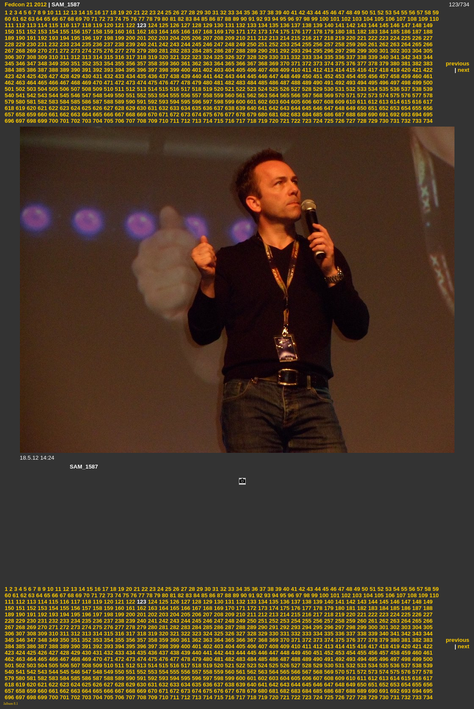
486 (272, 82)
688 (350, 114)
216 (305, 38)
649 (350, 108)
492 (339, 82)
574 (383, 95)
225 (405, 38)
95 (282, 19)
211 (250, 38)
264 (405, 44)
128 (196, 25)
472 (118, 82)
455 (361, 76)
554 (162, 95)
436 (151, 76)
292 (283, 51)
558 (206, 95)
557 (196, 95)
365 (228, 63)
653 (394, 108)
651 (372, 108)
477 (174, 82)
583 (52, 102)
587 (96, 102)
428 (63, 76)
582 (41, 102)
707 (129, 121)
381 (405, 63)
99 (314, 19)
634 (185, 108)
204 (174, 38)
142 (350, 25)
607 (317, 102)
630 (140, 108)
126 (174, 25)
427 (52, 76)
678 (239, 114)
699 (41, 121)
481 (217, 82)
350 (63, 63)
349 (52, 63)
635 (196, 108)
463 (19, 82)
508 (85, 89)
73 (109, 19)
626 (96, 108)
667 (118, 114)
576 (405, 95)
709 (151, 121)
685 (317, 114)
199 (118, 38)
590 (129, 102)
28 (191, 12)
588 (107, 102)
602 (261, 102)
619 (19, 108)
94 (274, 19)
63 (31, 19)
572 (361, 95)
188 (427, 31)
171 (239, 31)
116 (63, 25)
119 (96, 25)
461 (427, 76)
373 (317, 63)
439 (185, 76)
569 (328, 95)
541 (19, 95)
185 (394, 31)
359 (162, 63)
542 (30, 95)
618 (9, 108)
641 (261, 108)
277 (118, 51)
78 (149, 19)
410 (294, 70)
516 (174, 89)
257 (328, 44)
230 (30, 44)
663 (74, 114)
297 (339, 51)
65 (46, 19)
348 (41, 63)
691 (383, 114)
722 (294, 121)
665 (96, 114)
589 (118, 102)
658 (19, 114)
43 (309, 12)
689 (361, 114)
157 (85, 31)
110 (433, 19)
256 (317, 44)
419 (394, 70)
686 (328, 114)
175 (283, 31)
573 (372, 95)
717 (239, 121)
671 (162, 114)
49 (356, 12)
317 (129, 57)
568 (317, 95)
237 (107, 44)
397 (151, 70)
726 (339, 121)
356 (129, 63)
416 (361, 70)
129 (206, 25)
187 (416, 31)
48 (349, 12)
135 (272, 25)
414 (339, 70)
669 (140, 114)
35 (246, 12)
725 (328, 121)
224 (394, 38)
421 (416, 70)
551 (129, 95)
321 (174, 57)
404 (228, 70)
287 (228, 51)
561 (239, 95)
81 (172, 19)
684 (305, 114)
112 (19, 25)
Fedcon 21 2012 (26, 4)
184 (383, 31)
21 (136, 12)
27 (183, 12)
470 (96, 82)
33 (231, 12)
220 (350, 38)
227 (427, 38)
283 (185, 51)
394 (118, 70)
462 (9, 82)
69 (78, 19)
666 (107, 114)
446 (261, 76)
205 (185, 38)
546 (74, 95)
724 (317, 121)
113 (30, 25)
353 (96, 63)
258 (339, 44)
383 (427, 63)
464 (30, 82)
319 (151, 57)
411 (305, 70)
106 (389, 19)
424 (19, 76)
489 (305, 82)
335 (328, 57)
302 (394, 51)
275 (96, 51)
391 (85, 70)
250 (250, 44)
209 (228, 38)
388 (52, 70)
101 (334, 19)
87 (220, 19)
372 (305, 63)
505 (52, 89)
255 (305, 44)
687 (339, 114)
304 (416, 51)
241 (151, 44)
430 (85, 76)
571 (350, 95)
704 (96, 121)
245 (196, 44)
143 (361, 25)
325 (217, 57)
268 (19, 51)
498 (405, 82)
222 (372, 38)
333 (305, 57)
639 (239, 108)
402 (206, 70)
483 (239, 82)
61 (15, 19)
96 (290, 19)
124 (151, 25)
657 (9, 114)
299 (361, 51)
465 (41, 82)
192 (41, 38)
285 (206, 51)
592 (151, 102)
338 (361, 57)
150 (9, 31)
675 (206, 114)
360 (174, 63)
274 (85, 51)
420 (405, 70)
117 (74, 25)
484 (250, 82)
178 (317, 31)
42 (301, 12)
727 (350, 121)
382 (416, 63)
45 (325, 12)
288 (239, 51)
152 (30, 31)
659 (30, 114)
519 (206, 89)
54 (396, 12)
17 (105, 12)
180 (339, 31)
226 (416, 38)
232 (52, 44)
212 (261, 38)
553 (151, 95)
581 (30, 102)
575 (394, 95)
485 (261, 82)
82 (180, 19)
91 (251, 19)
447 (272, 76)
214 (283, 38)
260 (361, 44)
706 (118, 121)
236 (96, 44)
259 (350, 44)
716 (228, 121)
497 (394, 82)
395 (129, 70)
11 (57, 12)
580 (19, 102)
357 (140, 63)
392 (96, 70)
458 (394, 76)
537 (405, 89)
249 (239, 44)
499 (416, 82)
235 (85, 44)
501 (9, 89)
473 (129, 82)
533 (361, 89)
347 (30, 63)
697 (19, 121)
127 (185, 25)
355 (118, 63)
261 (372, 44)
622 (52, 108)
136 (283, 25)
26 (175, 12)
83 (188, 19)
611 (361, 102)
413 (328, 70)
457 (383, 76)
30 (207, 12)
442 (217, 76)
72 (102, 19)
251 (261, 44)
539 (427, 89)
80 (164, 19)
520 (217, 89)
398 (162, 70)
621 (41, 108)
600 (239, 102)
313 (85, 57)
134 (261, 25)
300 (372, 51)
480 (206, 82)
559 (217, 95)
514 (151, 89)
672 (174, 114)
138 (305, 25)
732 (405, 121)
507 (74, 89)
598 (217, 102)
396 (140, 70)
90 (243, 19)
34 (238, 12)
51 (372, 12)
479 (196, 82)
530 (328, 89)
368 (261, 63)
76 (133, 19)
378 (372, 63)
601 (250, 102)
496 (383, 82)
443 (228, 76)
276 (107, 51)
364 (217, 63)
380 (394, 63)
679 (250, 114)
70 (86, 19)
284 (196, 51)
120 (107, 25)
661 (52, 114)
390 (74, 70)
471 (107, 82)
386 (30, 70)
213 (272, 38)
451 (317, 76)
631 (151, 108)
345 (9, 63)
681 (272, 114)
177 (305, 31)
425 (30, 76)
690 (372, 114)
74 (117, 19)
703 (85, 121)
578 (427, 95)
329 (261, 57)
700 (52, 121)
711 (174, 121)
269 (30, 51)
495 (372, 82)
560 (228, 95)
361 (185, 63)
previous (457, 63)
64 (38, 19)
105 (378, 19)
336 (339, 57)
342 (405, 57)
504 (41, 89)
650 (361, 108)
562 (250, 95)
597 (206, 102)
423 (9, 76)
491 (328, 82)
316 (118, 57)
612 (372, 102)
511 (118, 89)
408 (272, 70)
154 (52, 31)
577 (416, 95)
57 (419, 12)
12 (65, 12)
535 (383, 89)
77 (141, 19)
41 (293, 12)
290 (261, 51)
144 (372, 25)
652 (383, 108)
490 (317, 82)
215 (294, 38)
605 (294, 102)
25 (167, 12)
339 (372, 57)
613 (383, 102)
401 (196, 70)
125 (162, 25)
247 (217, 44)
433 (118, 76)
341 (394, 57)
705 (107, 121)
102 (345, 19)
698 (30, 121)
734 (427, 121)
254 (294, 44)
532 (350, 89)
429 (74, 76)
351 (74, 63)
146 (394, 25)
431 (96, 76)
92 (259, 19)
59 (435, 12)
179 (328, 31)
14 (81, 12)
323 (196, 57)
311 (63, 57)
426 (41, 76)
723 (305, 121)
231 (41, 44)
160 (118, 31)
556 (185, 95)
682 (283, 114)
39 (278, 12)
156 (74, 31)
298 (350, 51)
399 (174, 70)
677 (228, 114)
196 (85, 38)
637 (217, 108)
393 (107, 70)
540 (9, 95)
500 (427, 82)
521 (228, 89)
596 (196, 102)
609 (339, 102)
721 (283, 121)
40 (285, 12)
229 (19, 44)
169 (217, 31)
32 (223, 12)
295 (317, 51)
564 (272, 95)
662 (63, 114)
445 (250, 76)
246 (206, 44)
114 (41, 25)
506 (63, 89)
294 (305, 51)
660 (41, 114)
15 (89, 12)
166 (185, 31)
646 (317, 108)
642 (272, 108)
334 (317, 57)
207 (206, 38)
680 (261, 114)
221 (361, 38)
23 (152, 12)
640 (250, 108)
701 (63, 121)
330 (272, 57)
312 (74, 57)
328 (250, 57)
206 (196, 38)
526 (283, 89)
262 (383, 44)
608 (328, 102)
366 (239, 63)
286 (217, 51)
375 (339, 63)
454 (350, 76)
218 (328, 38)
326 (228, 57)
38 (270, 12)
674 (196, 114)
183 (372, 31)
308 (30, 57)
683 (294, 114)
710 (162, 121)
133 (250, 25)
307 (19, 57)
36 (254, 12)
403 (217, 70)
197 (96, 38)
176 (294, 31)
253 (283, 44)
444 (239, 76)
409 (283, 70)
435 (140, 76)
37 (262, 12)
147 (405, 25)
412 (317, 70)
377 (361, 63)
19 (120, 12)
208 (217, 38)
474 (140, 82)
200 (129, 38)
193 (52, 38)
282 (174, 51)
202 (151, 38)
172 (250, 31)
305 (427, 51)
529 (317, 89)
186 (405, 31)
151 (19, 31)
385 (19, 70)
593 (162, 102)
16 (97, 12)
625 (85, 108)
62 (23, 19)
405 (239, 70)
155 (63, 31)
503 (30, 89)
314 (96, 57)
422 (427, 70)
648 (339, 108)
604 (283, 102)
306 (9, 57)
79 (156, 19)
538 (416, 89)
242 (162, 44)
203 (162, 38)
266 (427, 44)
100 (323, 19)
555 (174, 95)
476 (162, 82)
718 (250, 121)
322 (185, 57)
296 (328, 51)
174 (272, 31)
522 (239, 89)
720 (272, 121)
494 (361, 82)
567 (305, 95)
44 (317, 12)
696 (9, 121)
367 (250, 63)
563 (261, 95)
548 (96, 95)
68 (70, 19)
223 (383, 38)
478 (185, 82)
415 (350, 70)
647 (328, 108)
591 (140, 102)
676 (217, 114)
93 (267, 19)
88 (227, 19)
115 (52, 25)
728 (361, 121)
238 (118, 44)
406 (250, 70)
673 (185, 114)
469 (85, 82)
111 (9, 25)
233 (63, 44)
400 (185, 70)
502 (19, 89)
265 (416, 44)
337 (350, 57)
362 (196, 63)
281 (162, 51)
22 (144, 12)
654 (405, 108)
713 (196, 121)
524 (261, 89)
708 (140, 121)
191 (30, 38)
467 (63, 82)
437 (162, 76)
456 (372, 76)
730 (383, 121)
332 (294, 57)
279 (140, 51)
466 (52, 82)
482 (228, 82)
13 (73, 12)
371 (294, 63)
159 (107, 31)
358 (151, 63)
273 (74, 51)
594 (174, 102)
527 (294, 89)
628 (118, 108)
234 (74, 44)
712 (185, 121)
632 (162, 108)
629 (129, 108)
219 (339, 38)
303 (405, 51)
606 (305, 102)
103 (356, 19)
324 (206, 57)
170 (228, 31)
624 (74, 108)
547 (85, 95)
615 (405, 102)
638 (228, 108)
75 (125, 19)
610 (350, 102)
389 (63, 70)
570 (339, 95)
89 (235, 19)
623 (63, 108)
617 (427, 102)
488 (294, 82)
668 (129, 114)
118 (85, 25)
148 (416, 25)
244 (185, 44)
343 (416, 57)
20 (128, 12)
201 (140, 38)
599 (228, 102)
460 (416, 76)
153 (41, 31)
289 (250, 51)
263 (394, 44)
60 (8, 19)
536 (394, 89)
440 (196, 76)
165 (174, 31)
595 (185, 102)
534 (372, 89)
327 (239, 57)
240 (140, 44)
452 (328, 76)
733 (416, 121)
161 (129, 31)
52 (380, 12)
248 (228, 44)
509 (96, 89)
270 (41, 51)
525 (272, 89)
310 (52, 57)
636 (206, 108)
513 (140, 89)
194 (63, 38)
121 (118, 25)
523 (250, 89)
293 (294, 51)
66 (54, 19)
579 (9, 102)
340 (383, 57)
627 (107, 108)
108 (411, 19)
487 (283, 82)
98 (306, 19)
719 (261, 121)
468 (74, 82)
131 (228, 25)
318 (140, 57)
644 (294, 108)
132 (239, 25)
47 (341, 12)
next (463, 70)
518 (196, 89)
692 (394, 114)
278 (129, 51)
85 (204, 19)
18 (113, 12)
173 (261, 31)
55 (403, 12)
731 (394, 121)
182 (361, 31)
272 (63, 51)
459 (405, 76)
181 (350, 31)
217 (317, 38)
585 (74, 102)
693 (405, 114)
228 (9, 44)
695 (427, 114)
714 (206, 121)
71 (94, 19)
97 (298, 19)
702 (74, 121)
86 (212, 19)
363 (206, 63)
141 (339, 25)
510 (107, 89)
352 (85, 63)
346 (19, 63)
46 (333, 12)
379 (383, 63)
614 (394, 102)
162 (140, 31)
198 (107, 38)
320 (162, 57)
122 (129, 25)
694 (416, 114)
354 (107, 63)
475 (151, 82)
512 (129, 89)
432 (107, 76)
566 (294, 95)
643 (283, 108)
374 (328, 63)
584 (63, 102)
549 (107, 95)
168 (206, 31)
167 (196, 31)
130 (217, 25)
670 (151, 114)
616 (416, 102)
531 (339, 89)
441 (206, 76)
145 (383, 25)
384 (9, 70)
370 (283, 63)
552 (140, 95)
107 (400, 19)
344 (427, 57)
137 (294, 25)
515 (162, 89)
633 (174, 108)
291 (272, 51)
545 (63, 95)
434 (129, 76)
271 (52, 51)
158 (96, 31)
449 (294, 76)
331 (283, 57)
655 (416, 108)
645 (305, 108)
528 (305, 89)
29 (199, 12)
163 (151, 31)
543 (41, 95)
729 (372, 121)
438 (174, 76)
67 (62, 19)
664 (85, 114)
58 (427, 12)
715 (217, 121)
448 (283, 76)
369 (272, 63)
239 (129, 44)
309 (41, 57)
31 (215, 12)
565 (283, 95)
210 (239, 38)
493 (350, 82)
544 (52, 95)
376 (350, 63)
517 (185, 89)
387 (41, 70)
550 (118, 95)
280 (151, 51)
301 (383, 51)
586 (85, 102)
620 (30, 108)
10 (49, 12)
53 (388, 12)
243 (174, 44)
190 (19, 38)
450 (305, 76)
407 (261, 70)
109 (422, 19)
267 (9, 51)
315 (107, 57)
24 (160, 12)
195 (74, 38)
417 (372, 70)
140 (328, 25)
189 (9, 38)
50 (364, 12)
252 (272, 44)
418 (383, 70)
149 (427, 25)
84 (196, 19)
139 (317, 25)
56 (411, 12)
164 (162, 31)
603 (272, 102)
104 (367, 19)
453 (339, 76)
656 (427, 108)
